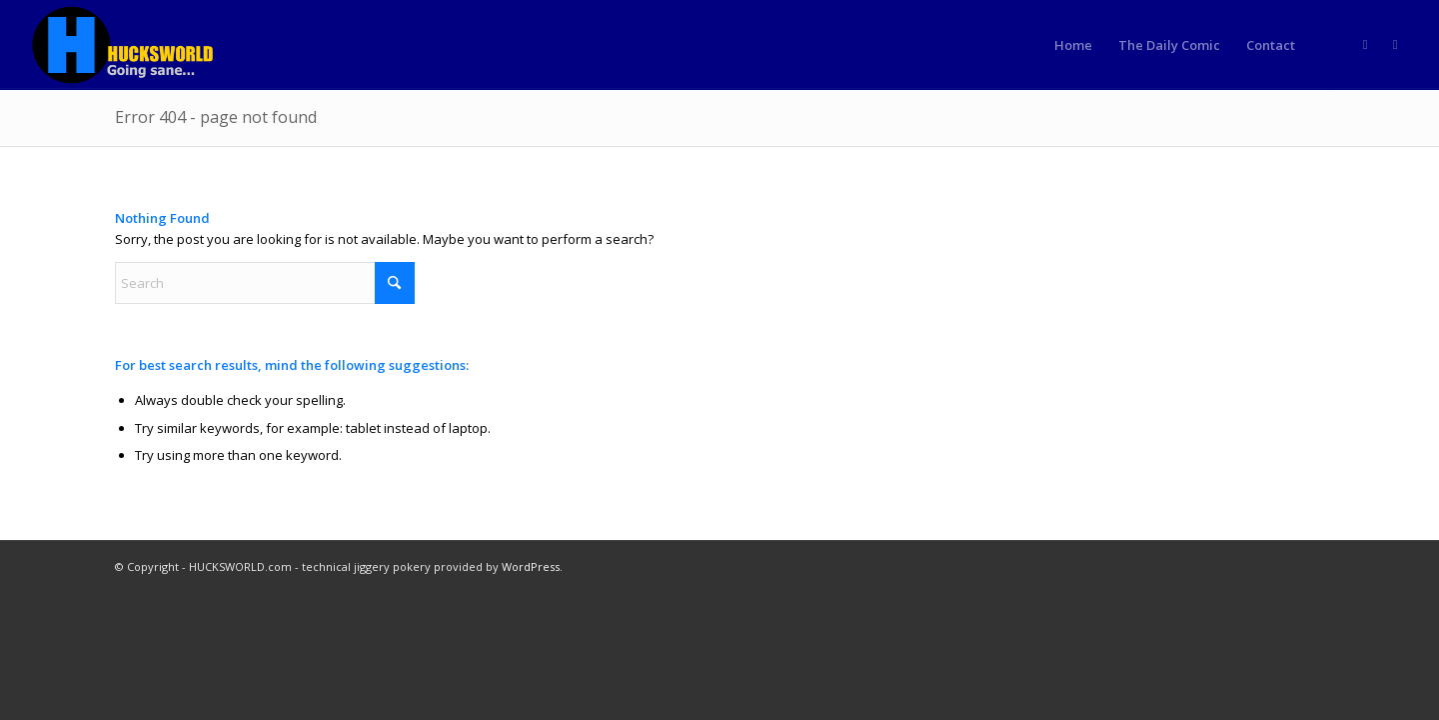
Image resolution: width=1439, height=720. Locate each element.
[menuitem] (1073, 45)
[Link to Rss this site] (1365, 44)
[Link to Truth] (1395, 44)
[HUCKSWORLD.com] (125, 45)
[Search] (265, 283)
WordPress (531, 566)
